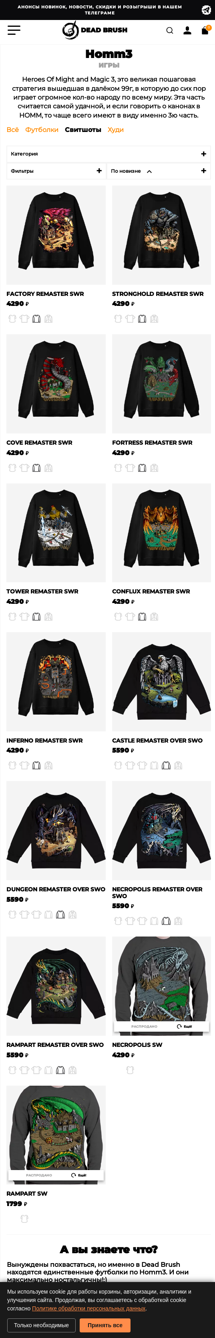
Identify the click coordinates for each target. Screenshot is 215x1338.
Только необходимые (41, 1325)
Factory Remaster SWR (45, 294)
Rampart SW (26, 1193)
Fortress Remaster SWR (152, 442)
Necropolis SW (137, 1045)
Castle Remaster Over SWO (157, 740)
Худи (116, 130)
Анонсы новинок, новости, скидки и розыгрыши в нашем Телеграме (114, 10)
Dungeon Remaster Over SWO (55, 889)
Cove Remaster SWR (39, 442)
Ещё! (184, 1026)
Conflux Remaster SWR (151, 591)
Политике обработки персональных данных (88, 1308)
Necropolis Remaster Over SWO (157, 893)
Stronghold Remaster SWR (157, 294)
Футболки (41, 130)
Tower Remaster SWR (42, 591)
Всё (12, 130)
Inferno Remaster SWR (44, 740)
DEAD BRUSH (94, 30)
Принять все (105, 1325)
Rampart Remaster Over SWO (55, 1045)
